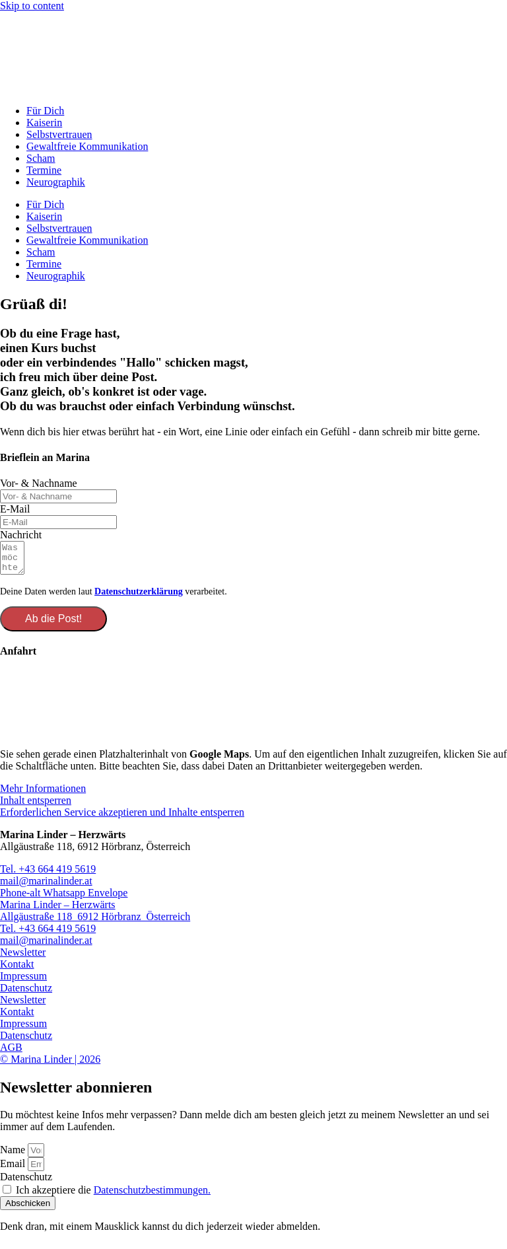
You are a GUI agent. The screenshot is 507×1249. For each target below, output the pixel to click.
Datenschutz (26, 993)
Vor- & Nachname (38, 483)
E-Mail (15, 509)
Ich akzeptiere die (113, 1195)
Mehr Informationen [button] (43, 794)
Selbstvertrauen (59, 134)
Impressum (23, 981)
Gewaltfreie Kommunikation (87, 146)
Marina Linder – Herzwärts (58, 910)
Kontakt (17, 970)
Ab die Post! (53, 624)
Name (14, 1155)
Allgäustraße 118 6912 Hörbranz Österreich (95, 922)
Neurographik (55, 182)
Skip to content (32, 5)
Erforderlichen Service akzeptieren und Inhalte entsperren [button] (122, 818)
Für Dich (45, 110)
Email (14, 1169)
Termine (43, 170)
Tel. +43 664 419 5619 (48, 874)
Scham (40, 158)
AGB (11, 1053)
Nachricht (21, 534)
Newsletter (23, 958)
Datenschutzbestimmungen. (152, 1195)
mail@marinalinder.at (46, 886)
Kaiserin (44, 122)
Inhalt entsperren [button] (35, 806)
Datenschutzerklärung (138, 597)
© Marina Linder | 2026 (50, 1065)
